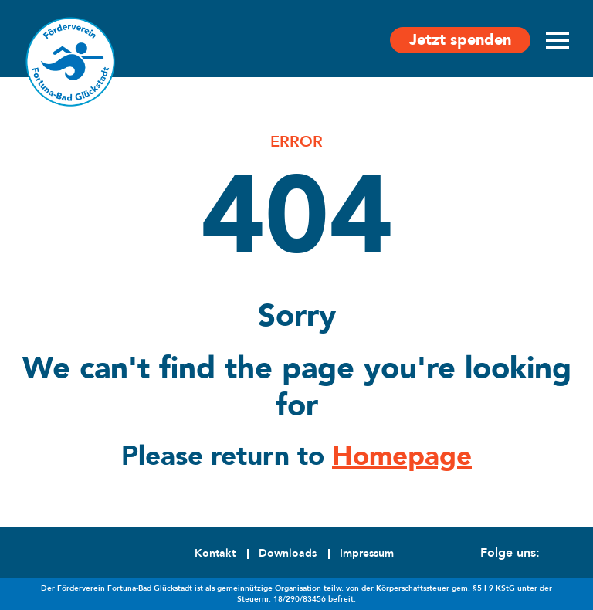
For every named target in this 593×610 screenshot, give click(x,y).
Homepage (402, 456)
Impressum (367, 553)
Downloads (288, 553)
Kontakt (215, 553)
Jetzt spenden (460, 39)
